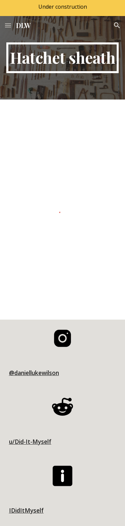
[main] (62, 57)
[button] (8, 25)
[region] (62, 8)
